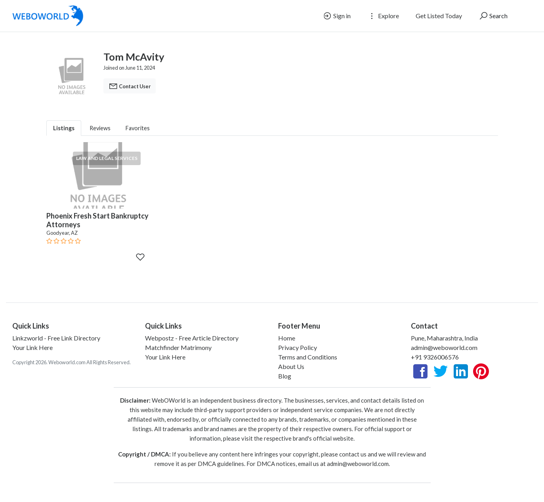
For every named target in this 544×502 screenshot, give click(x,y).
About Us (291, 366)
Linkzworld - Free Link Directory (56, 338)
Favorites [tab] (138, 128)
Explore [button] (383, 16)
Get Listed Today (439, 15)
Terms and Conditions (307, 357)
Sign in (337, 16)
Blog (284, 376)
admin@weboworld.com (444, 347)
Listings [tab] (63, 128)
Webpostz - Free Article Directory (192, 338)
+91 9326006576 (435, 357)
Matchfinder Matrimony (178, 347)
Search (493, 16)
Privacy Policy (297, 347)
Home (286, 338)
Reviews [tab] (100, 128)
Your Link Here (32, 347)
